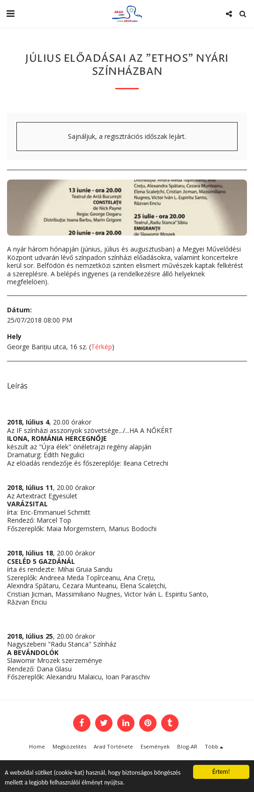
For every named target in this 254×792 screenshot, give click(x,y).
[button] (10, 13)
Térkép (101, 346)
